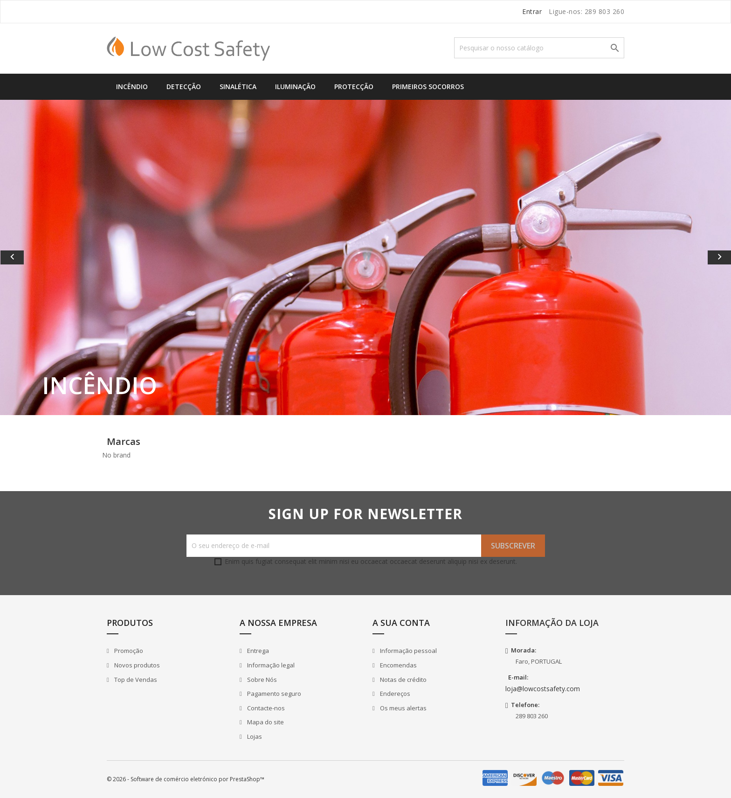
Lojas (254, 736)
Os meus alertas (403, 708)
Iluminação (295, 86)
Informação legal (270, 665)
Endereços (394, 693)
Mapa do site (265, 722)
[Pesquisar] (539, 47)
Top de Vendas (135, 679)
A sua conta (401, 622)
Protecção (353, 86)
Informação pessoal (408, 650)
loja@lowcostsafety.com (542, 688)
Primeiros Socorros (428, 86)
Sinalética (238, 86)
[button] (55, 258)
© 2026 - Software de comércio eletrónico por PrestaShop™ (185, 779)
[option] (365, 258)
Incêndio (132, 86)
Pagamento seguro (273, 693)
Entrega (257, 650)
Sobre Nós (261, 679)
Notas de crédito (403, 679)
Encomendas (398, 665)
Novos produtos (136, 665)
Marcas (123, 441)
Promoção (128, 650)
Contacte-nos (265, 708)
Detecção (183, 86)
